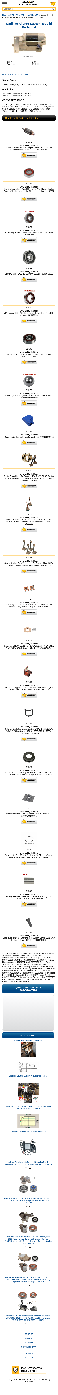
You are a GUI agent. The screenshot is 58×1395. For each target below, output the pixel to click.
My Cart (29, 1358)
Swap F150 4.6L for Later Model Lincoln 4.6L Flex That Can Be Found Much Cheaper (28, 1107)
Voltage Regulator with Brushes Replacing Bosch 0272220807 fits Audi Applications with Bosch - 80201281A (28, 1163)
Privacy (29, 1353)
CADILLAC (14, 15)
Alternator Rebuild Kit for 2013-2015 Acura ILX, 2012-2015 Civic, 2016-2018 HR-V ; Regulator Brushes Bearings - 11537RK (28, 1200)
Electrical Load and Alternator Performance (28, 1132)
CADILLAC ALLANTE (29, 15)
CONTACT (29, 1334)
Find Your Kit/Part (28, 1347)
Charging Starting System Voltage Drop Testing (28, 1076)
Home (4, 15)
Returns (28, 1343)
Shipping (29, 1338)
